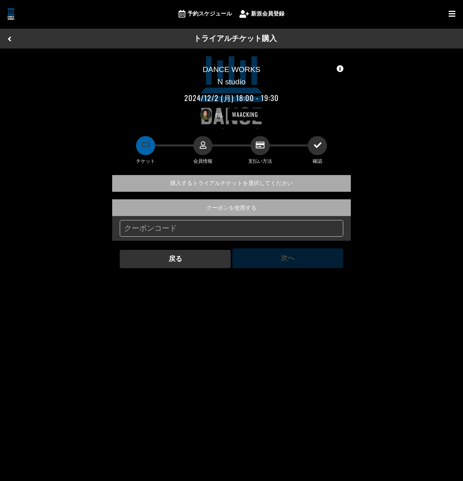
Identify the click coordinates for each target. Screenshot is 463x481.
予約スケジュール (205, 14)
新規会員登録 (261, 14)
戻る (174, 258)
